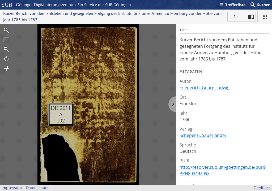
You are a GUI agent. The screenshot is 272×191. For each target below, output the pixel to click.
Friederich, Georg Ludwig (205, 87)
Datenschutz (37, 187)
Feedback (262, 187)
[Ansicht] (264, 16)
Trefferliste (231, 5)
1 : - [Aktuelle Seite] (236, 17)
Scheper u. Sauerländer (203, 135)
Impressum (12, 187)
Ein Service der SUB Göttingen (104, 4)
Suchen (260, 5)
